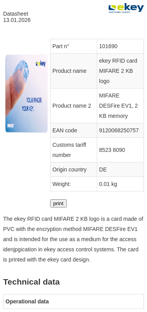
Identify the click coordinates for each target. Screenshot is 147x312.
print (58, 203)
